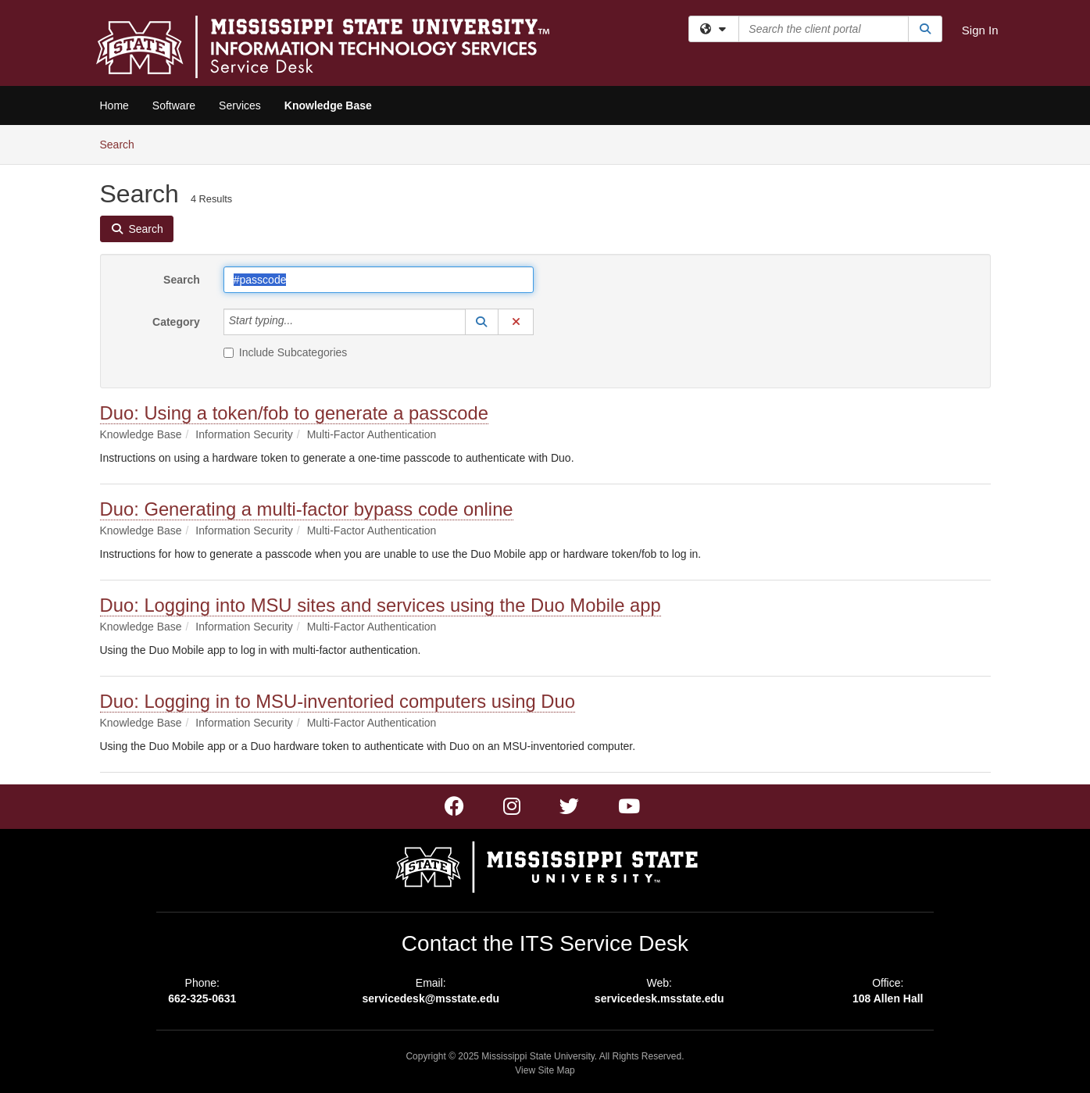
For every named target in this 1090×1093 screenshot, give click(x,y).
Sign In (980, 30)
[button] (482, 322)
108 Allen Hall (888, 998)
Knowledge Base (328, 105)
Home (114, 105)
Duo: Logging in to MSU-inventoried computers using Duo (337, 701)
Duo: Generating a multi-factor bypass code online (306, 509)
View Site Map (544, 1070)
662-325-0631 (202, 998)
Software (173, 105)
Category (176, 322)
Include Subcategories (285, 352)
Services (240, 105)
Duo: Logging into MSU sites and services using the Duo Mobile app (380, 605)
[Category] (301, 321)
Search (123, 143)
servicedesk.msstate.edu (659, 998)
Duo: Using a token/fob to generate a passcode (294, 412)
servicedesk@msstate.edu (430, 998)
